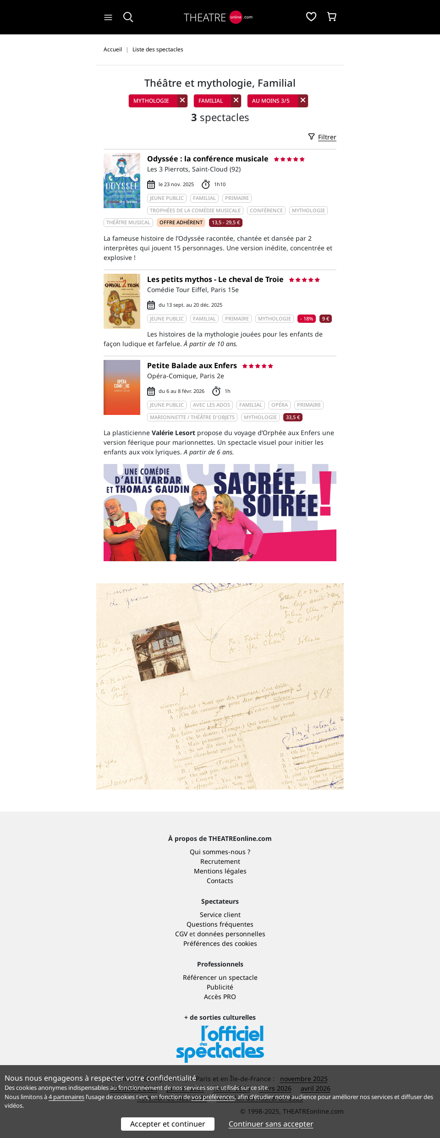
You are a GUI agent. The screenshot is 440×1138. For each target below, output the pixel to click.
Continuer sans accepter (271, 1124)
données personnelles (231, 933)
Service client (220, 914)
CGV (181, 933)
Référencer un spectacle (220, 977)
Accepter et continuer (167, 1124)
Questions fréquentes (220, 924)
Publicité (220, 987)
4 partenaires (66, 1097)
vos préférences (213, 1097)
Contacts (220, 880)
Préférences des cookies (220, 943)
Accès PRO (220, 996)
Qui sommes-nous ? (220, 851)
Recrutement (220, 861)
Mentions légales (220, 871)
